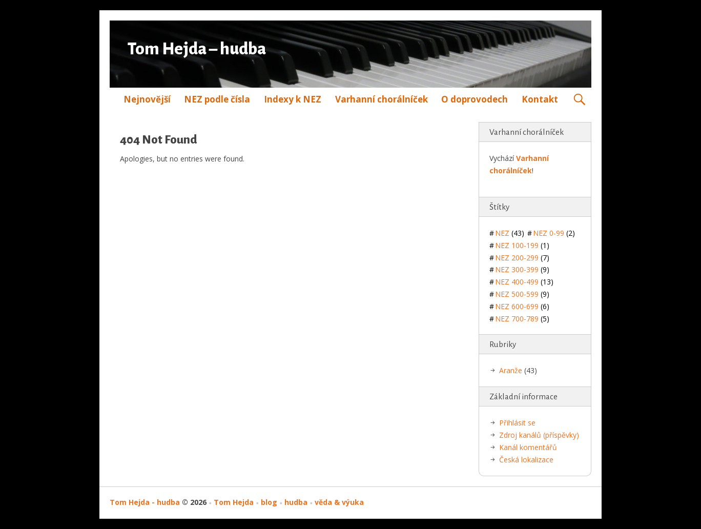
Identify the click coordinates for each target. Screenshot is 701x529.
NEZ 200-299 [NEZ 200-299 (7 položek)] (522, 257)
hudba (295, 502)
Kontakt (540, 99)
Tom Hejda (234, 502)
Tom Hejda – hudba (197, 49)
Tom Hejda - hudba (145, 502)
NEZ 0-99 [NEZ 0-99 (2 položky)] (554, 233)
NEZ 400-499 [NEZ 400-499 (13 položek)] (524, 282)
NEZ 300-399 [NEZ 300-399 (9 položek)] (522, 269)
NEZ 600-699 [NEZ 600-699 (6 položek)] (522, 306)
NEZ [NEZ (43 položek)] (509, 233)
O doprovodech (474, 99)
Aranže (510, 370)
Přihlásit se (517, 423)
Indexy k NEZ (292, 99)
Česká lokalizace (526, 459)
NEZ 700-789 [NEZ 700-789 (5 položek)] (522, 318)
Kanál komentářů (528, 447)
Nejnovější (147, 99)
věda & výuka (339, 502)
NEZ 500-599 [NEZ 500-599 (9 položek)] (522, 294)
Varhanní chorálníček (381, 99)
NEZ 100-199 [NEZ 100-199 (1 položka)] (522, 245)
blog (269, 502)
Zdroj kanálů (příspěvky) (539, 435)
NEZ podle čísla (217, 99)
